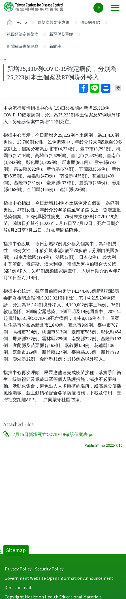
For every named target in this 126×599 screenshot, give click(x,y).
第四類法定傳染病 (23, 34)
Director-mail (18, 587)
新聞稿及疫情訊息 (23, 46)
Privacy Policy (18, 569)
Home (22, 22)
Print (105, 88)
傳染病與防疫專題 (53, 22)
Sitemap (16, 550)
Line (94, 88)
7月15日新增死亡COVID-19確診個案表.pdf (54, 434)
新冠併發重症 (61, 34)
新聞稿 (55, 46)
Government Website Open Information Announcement (59, 578)
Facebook (83, 88)
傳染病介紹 (90, 22)
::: (4, 58)
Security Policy (49, 569)
